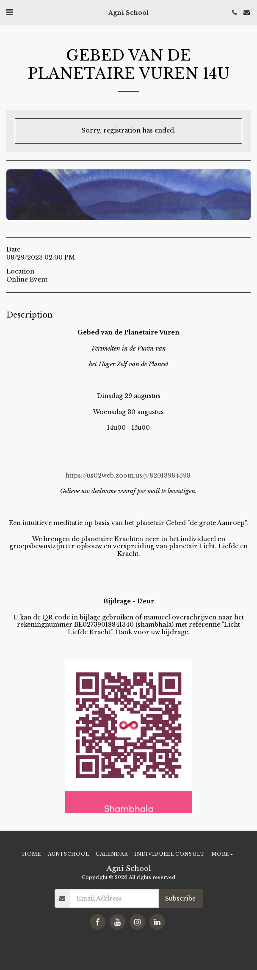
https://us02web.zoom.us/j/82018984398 (128, 475)
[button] (9, 12)
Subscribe (180, 898)
